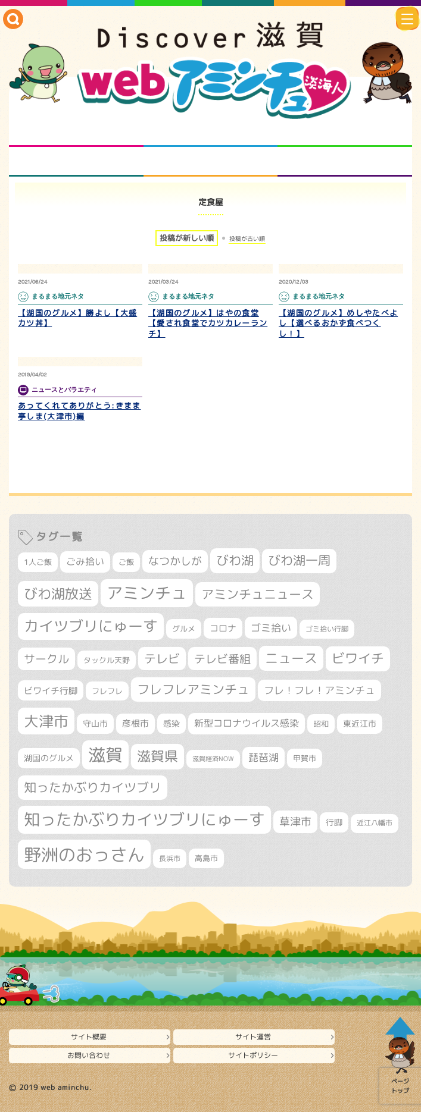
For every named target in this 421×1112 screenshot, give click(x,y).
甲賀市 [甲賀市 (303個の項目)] (304, 758)
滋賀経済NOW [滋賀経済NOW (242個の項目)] (213, 759)
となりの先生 (210, 132)
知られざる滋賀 (76, 132)
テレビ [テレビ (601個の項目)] (162, 659)
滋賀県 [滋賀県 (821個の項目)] (157, 756)
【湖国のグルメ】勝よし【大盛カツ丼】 (77, 318)
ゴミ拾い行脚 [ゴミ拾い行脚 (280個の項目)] (326, 629)
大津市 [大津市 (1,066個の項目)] (46, 721)
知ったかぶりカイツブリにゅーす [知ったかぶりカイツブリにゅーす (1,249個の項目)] (144, 819)
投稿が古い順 (247, 238)
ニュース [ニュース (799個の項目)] (291, 658)
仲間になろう (345, 132)
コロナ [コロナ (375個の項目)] (223, 628)
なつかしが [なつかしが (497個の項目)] (175, 561)
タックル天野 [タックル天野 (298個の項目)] (106, 660)
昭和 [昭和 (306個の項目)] (321, 723)
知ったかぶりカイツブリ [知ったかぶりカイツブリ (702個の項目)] (92, 787)
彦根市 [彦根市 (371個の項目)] (135, 723)
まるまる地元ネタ (76, 162)
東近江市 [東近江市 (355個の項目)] (359, 724)
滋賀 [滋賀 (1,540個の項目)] (105, 755)
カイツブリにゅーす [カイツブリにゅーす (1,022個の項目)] (91, 625)
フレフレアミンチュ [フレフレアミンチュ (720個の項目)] (193, 689)
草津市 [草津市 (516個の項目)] (295, 821)
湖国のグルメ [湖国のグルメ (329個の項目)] (49, 758)
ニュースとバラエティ (345, 162)
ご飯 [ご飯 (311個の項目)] (126, 562)
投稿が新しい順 (187, 238)
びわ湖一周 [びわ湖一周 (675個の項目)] (299, 560)
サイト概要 (89, 1037)
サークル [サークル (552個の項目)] (46, 659)
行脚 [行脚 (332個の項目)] (334, 822)
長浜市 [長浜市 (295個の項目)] (169, 858)
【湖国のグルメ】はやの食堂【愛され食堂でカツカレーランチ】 (207, 323)
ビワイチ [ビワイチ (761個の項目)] (358, 658)
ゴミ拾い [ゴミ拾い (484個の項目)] (271, 627)
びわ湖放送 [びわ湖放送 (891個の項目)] (58, 593)
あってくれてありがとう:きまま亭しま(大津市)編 (79, 411)
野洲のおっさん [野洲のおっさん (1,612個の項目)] (84, 854)
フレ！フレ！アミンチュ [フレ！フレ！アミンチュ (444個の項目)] (319, 690)
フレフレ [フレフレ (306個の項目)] (107, 691)
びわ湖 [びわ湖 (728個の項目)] (235, 560)
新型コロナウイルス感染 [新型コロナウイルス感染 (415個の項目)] (246, 723)
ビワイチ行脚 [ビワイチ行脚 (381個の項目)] (50, 690)
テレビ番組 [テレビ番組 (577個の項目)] (222, 659)
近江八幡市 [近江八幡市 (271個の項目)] (374, 823)
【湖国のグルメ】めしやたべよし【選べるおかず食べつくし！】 (338, 323)
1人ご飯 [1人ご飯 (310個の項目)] (38, 562)
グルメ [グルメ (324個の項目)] (183, 628)
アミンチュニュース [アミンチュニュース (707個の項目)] (257, 594)
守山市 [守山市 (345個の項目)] (95, 724)
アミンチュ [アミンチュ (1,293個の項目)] (147, 593)
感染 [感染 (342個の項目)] (171, 724)
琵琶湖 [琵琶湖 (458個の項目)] (263, 757)
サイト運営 (253, 1037)
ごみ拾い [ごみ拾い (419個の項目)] (85, 561)
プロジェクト (210, 162)
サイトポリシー (253, 1055)
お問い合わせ (88, 1055)
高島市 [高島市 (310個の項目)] (206, 858)
